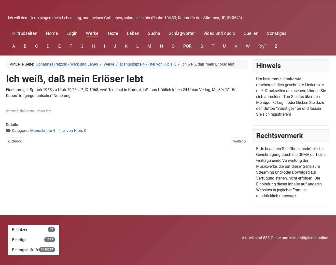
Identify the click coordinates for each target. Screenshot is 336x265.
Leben (133, 33)
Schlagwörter (182, 33)
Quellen (251, 33)
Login (72, 33)
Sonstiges (276, 33)
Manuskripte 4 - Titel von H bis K (58, 130)
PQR (187, 46)
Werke (92, 33)
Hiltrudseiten (24, 33)
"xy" (262, 46)
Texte (112, 33)
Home (52, 33)
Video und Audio (219, 33)
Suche (154, 33)
